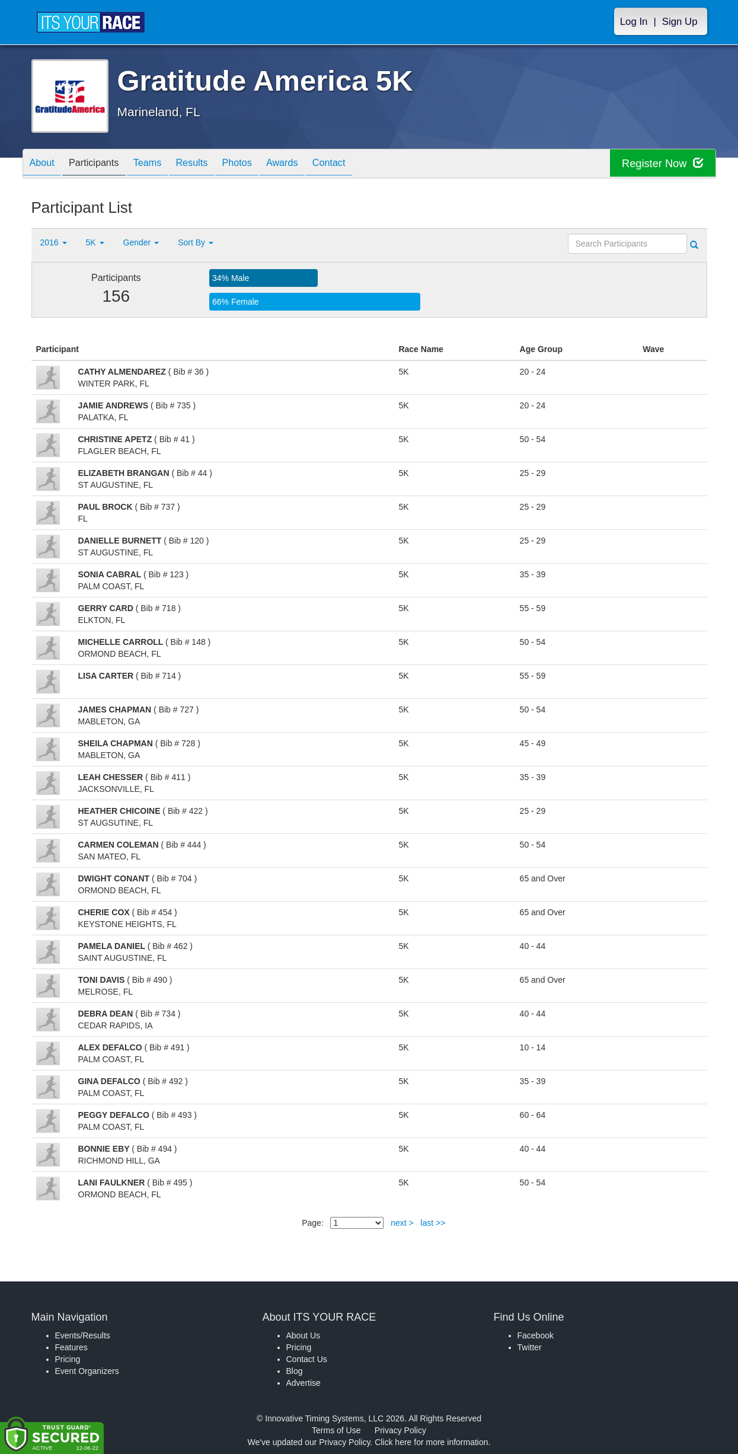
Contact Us (306, 1359)
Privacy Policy (400, 1430)
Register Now (659, 164)
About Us (303, 1335)
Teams (162, 164)
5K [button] (95, 242)
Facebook (535, 1335)
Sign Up (680, 21)
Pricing (68, 1359)
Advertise (303, 1383)
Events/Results (82, 1335)
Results (212, 164)
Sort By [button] (195, 242)
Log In (634, 21)
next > (402, 1223)
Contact (367, 164)
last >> (432, 1223)
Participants (102, 164)
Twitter (529, 1347)
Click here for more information (431, 1442)
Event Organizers (87, 1371)
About (45, 164)
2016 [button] (53, 242)
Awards (314, 164)
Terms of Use (336, 1430)
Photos (263, 164)
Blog (294, 1371)
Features (71, 1347)
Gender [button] (141, 242)
